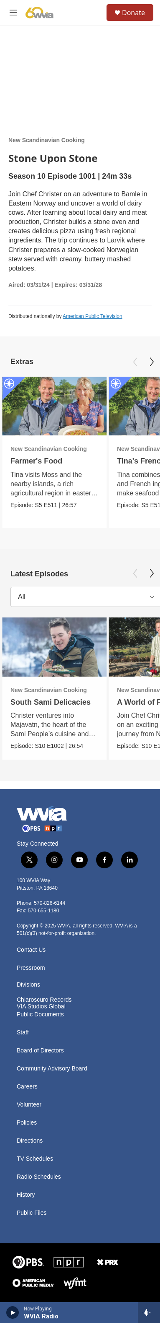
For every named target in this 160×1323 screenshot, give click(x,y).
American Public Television (92, 316)
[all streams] (149, 1312)
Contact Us (31, 950)
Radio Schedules (39, 1177)
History (26, 1195)
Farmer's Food (36, 461)
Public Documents (40, 1014)
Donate (133, 12)
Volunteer (29, 1105)
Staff (23, 1032)
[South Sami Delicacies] (54, 647)
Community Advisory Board (52, 1068)
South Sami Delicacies (50, 702)
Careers (27, 1086)
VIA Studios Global (41, 1006)
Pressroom (31, 968)
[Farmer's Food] (54, 406)
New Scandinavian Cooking (46, 140)
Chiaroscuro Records (44, 1000)
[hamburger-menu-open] (13, 12)
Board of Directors (40, 1050)
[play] (13, 1312)
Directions (30, 1141)
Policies (27, 1123)
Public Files (32, 1213)
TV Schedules (35, 1159)
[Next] (151, 362)
